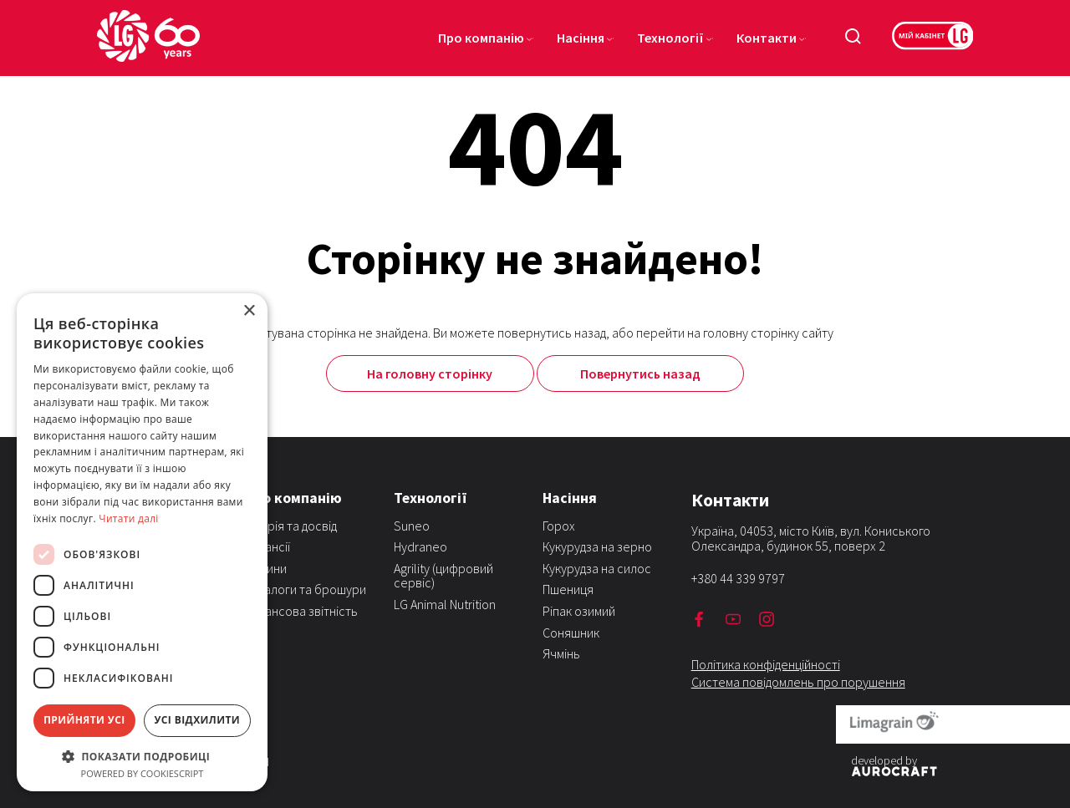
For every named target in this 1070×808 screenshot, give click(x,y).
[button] (142, 755)
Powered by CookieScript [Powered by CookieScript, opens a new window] (142, 773)
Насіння (580, 37)
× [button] (248, 311)
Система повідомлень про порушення (798, 681)
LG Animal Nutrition (445, 604)
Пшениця (568, 589)
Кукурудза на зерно (597, 546)
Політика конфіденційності (765, 664)
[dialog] (142, 542)
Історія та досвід (291, 525)
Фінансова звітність (301, 610)
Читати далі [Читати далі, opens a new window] (128, 518)
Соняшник (571, 632)
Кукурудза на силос (597, 568)
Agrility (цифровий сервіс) (443, 576)
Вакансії (267, 546)
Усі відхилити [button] (197, 720)
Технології (670, 37)
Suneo (412, 525)
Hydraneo (420, 546)
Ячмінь (561, 653)
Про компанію (481, 37)
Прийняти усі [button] (84, 720)
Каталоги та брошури (305, 589)
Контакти (766, 37)
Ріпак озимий (579, 610)
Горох (559, 525)
